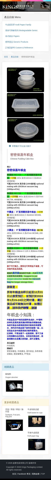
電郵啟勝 (35, 474)
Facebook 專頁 (24, 474)
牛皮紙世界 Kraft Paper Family (18, 25)
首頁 (6, 57)
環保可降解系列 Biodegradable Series (21, 30)
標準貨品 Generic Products (16, 42)
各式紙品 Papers (12, 36)
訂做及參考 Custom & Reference (19, 48)
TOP (43, 474)
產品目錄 (14, 57)
